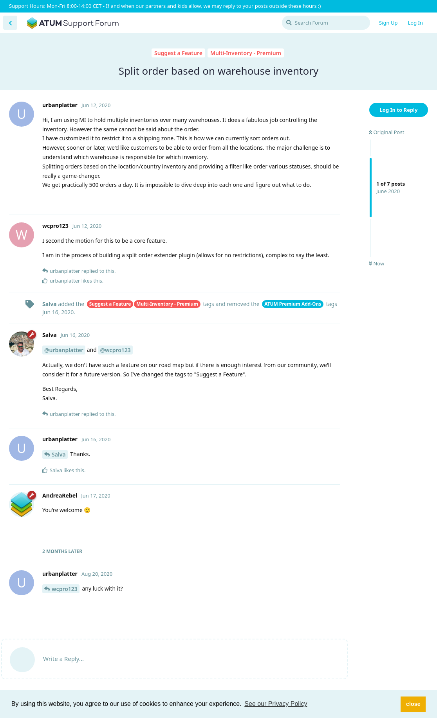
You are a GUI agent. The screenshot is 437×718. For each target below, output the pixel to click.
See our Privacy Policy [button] (275, 703)
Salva (59, 454)
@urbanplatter (63, 350)
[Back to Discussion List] (10, 23)
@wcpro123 (115, 350)
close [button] (413, 704)
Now (376, 263)
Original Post (386, 132)
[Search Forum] (326, 23)
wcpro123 (65, 589)
